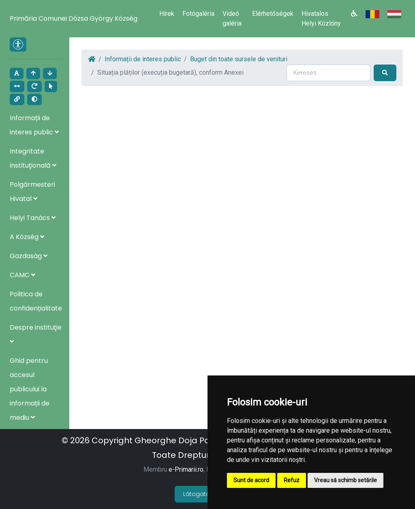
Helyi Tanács (33, 217)
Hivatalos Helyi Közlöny (321, 18)
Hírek (166, 13)
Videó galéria (232, 18)
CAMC (22, 275)
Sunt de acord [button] (251, 480)
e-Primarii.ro (186, 469)
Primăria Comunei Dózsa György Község (73, 18)
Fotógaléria (198, 13)
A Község (27, 237)
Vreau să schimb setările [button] (345, 480)
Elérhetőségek (272, 13)
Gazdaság (28, 256)
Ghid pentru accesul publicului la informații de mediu (29, 389)
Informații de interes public (143, 59)
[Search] (328, 72)
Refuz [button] (291, 480)
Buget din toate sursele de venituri (238, 59)
